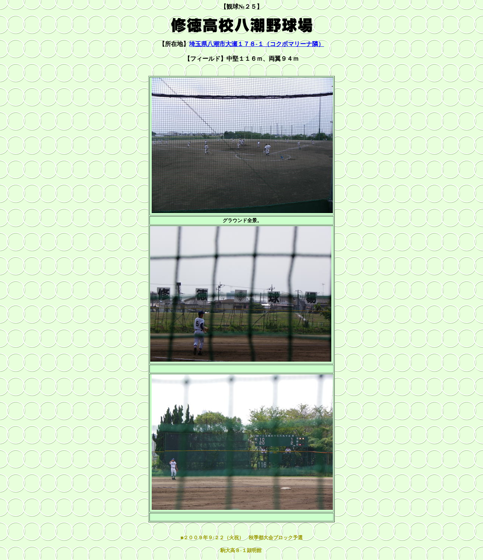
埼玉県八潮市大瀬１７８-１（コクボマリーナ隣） (256, 44)
